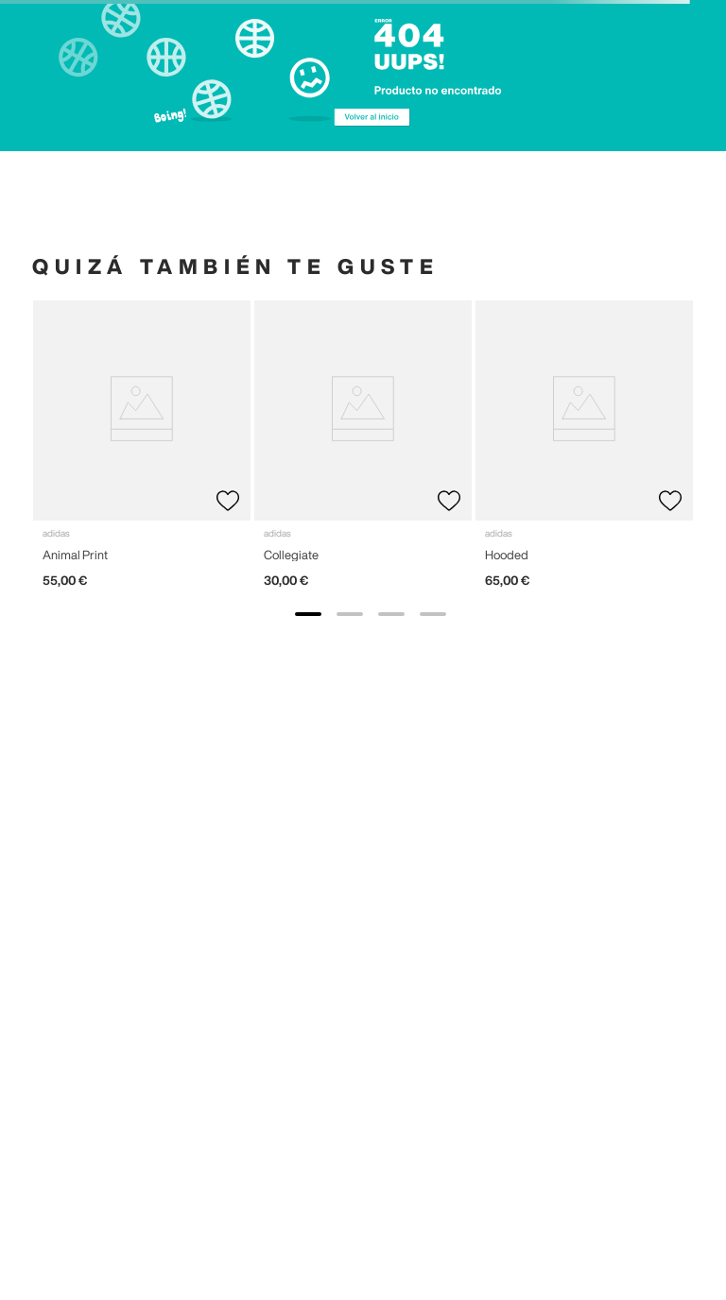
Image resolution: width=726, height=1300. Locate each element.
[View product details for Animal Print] (142, 452)
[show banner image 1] (308, 614)
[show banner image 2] (350, 614)
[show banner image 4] (433, 614)
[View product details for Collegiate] (363, 452)
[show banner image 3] (391, 614)
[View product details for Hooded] (584, 452)
